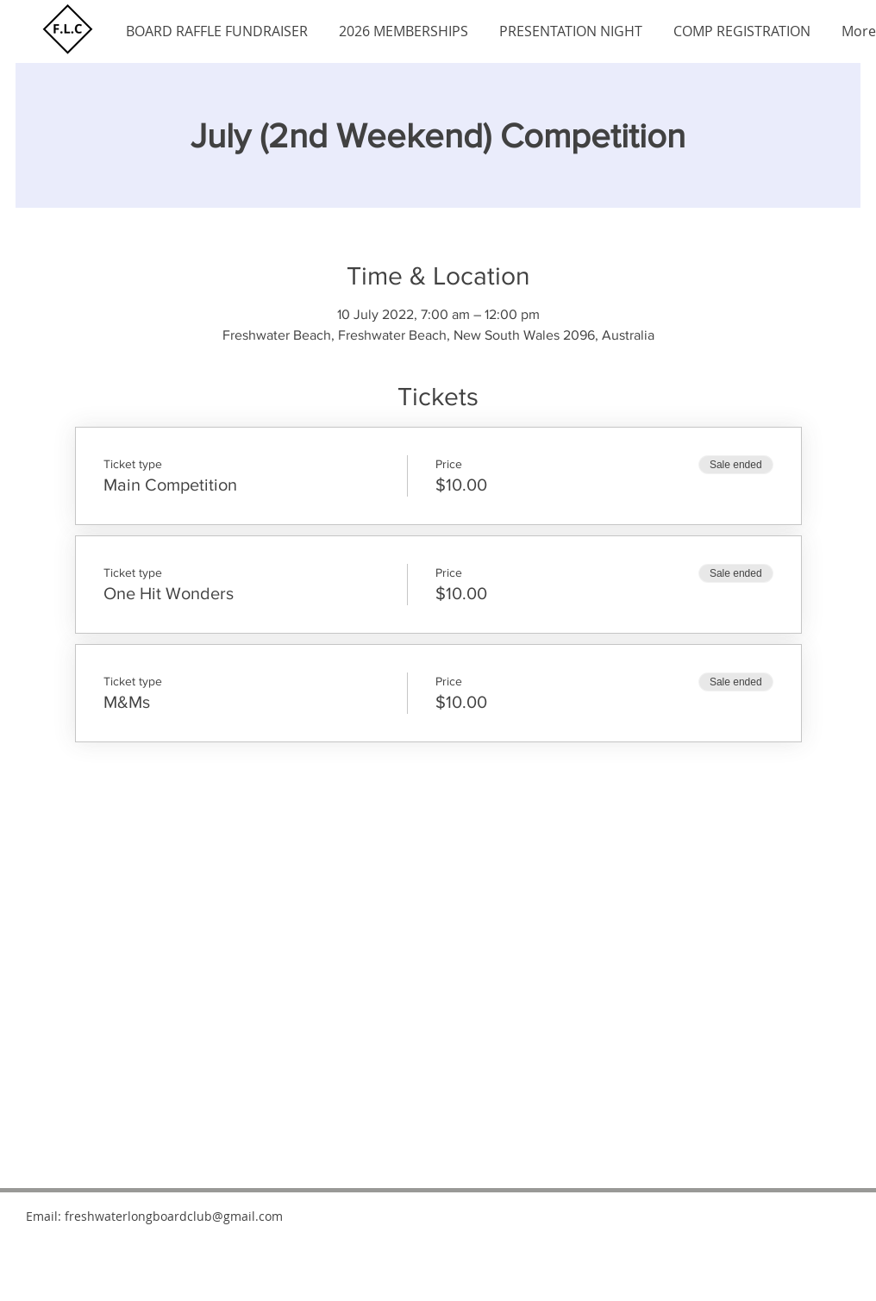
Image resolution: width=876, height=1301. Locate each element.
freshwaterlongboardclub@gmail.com (174, 1216)
